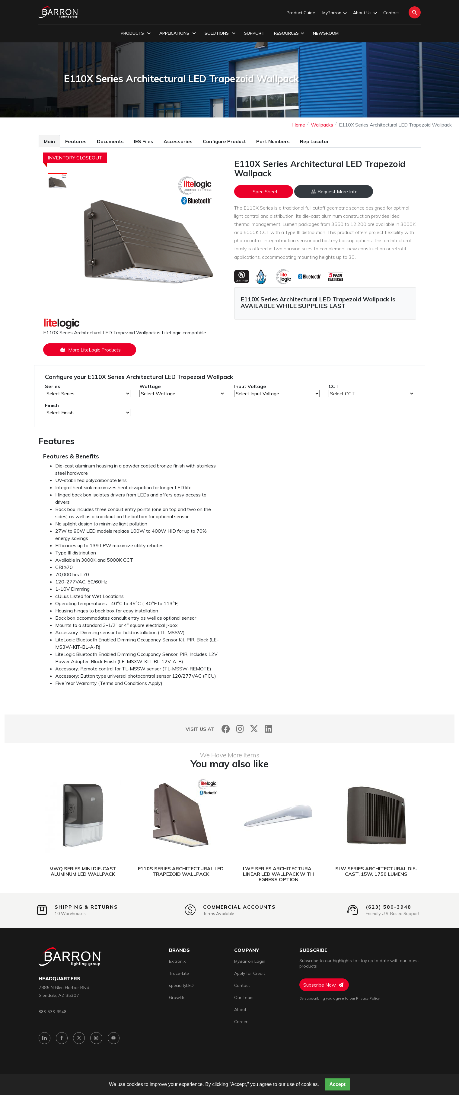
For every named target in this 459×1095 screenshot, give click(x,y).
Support (254, 33)
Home (298, 125)
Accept (337, 1084)
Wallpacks (322, 125)
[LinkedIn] (268, 729)
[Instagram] (240, 729)
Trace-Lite (179, 973)
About (240, 1009)
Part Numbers (273, 141)
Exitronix (177, 961)
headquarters (59, 978)
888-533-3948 (52, 1011)
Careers (242, 1021)
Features (76, 141)
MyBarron (334, 13)
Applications (177, 33)
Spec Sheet (265, 191)
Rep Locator (314, 141)
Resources (289, 33)
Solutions (220, 33)
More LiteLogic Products (90, 349)
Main (49, 141)
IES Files (143, 141)
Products (136, 33)
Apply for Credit (249, 973)
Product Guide (301, 12)
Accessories (178, 141)
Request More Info (334, 191)
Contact (391, 12)
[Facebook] (226, 729)
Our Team (243, 997)
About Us (364, 13)
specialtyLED (181, 985)
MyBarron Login (249, 961)
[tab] (49, 141)
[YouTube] (116, 1038)
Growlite (177, 997)
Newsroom (326, 33)
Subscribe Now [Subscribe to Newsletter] (323, 984)
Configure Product (224, 141)
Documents (110, 141)
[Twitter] (254, 729)
